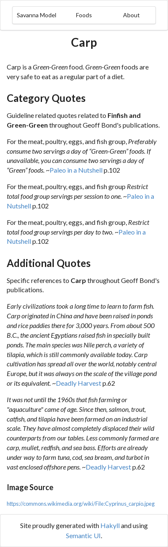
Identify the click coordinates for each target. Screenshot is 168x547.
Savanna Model (36, 15)
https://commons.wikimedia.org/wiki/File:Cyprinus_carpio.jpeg (81, 503)
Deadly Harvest (78, 383)
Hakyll (110, 525)
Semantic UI (83, 535)
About (131, 15)
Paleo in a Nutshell (76, 170)
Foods (84, 15)
